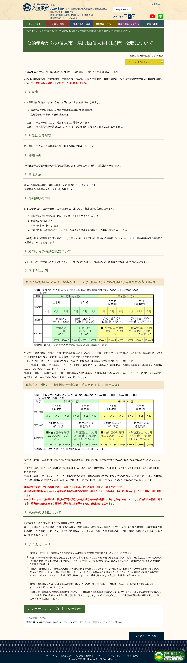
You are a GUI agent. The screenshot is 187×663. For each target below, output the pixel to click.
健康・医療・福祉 (81, 24)
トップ (27, 31)
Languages (122, 9)
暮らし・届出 (34, 24)
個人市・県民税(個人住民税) (63, 31)
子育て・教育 (58, 24)
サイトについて (134, 656)
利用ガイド (90, 656)
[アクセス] (103, 9)
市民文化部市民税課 (36, 618)
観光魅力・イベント (105, 24)
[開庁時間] (54, 18)
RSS (100, 656)
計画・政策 (152, 24)
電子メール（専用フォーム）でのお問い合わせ (102, 622)
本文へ (53, 5)
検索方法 (155, 4)
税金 (47, 31)
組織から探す (66, 656)
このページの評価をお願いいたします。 (145, 62)
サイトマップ (52, 656)
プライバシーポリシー (114, 656)
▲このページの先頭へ (146, 636)
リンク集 (79, 656)
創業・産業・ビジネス (128, 24)
